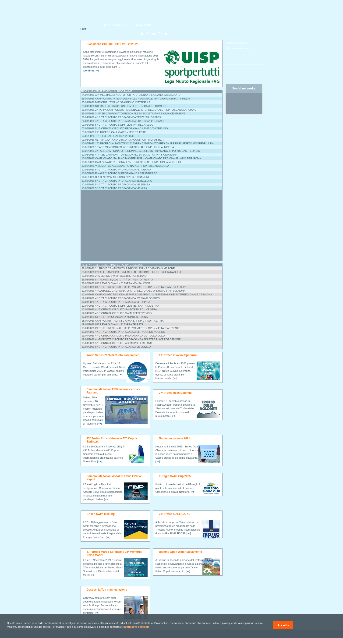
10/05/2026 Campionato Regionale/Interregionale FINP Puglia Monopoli (132, 162)
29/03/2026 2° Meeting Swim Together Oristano (114, 275)
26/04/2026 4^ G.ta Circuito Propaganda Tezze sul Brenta (121, 117)
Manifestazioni (115, 25)
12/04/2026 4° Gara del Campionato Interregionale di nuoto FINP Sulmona (134, 290)
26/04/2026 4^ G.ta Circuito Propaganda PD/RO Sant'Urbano (123, 121)
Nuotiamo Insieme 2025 (174, 438)
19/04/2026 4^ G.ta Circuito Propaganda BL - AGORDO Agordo (123, 331)
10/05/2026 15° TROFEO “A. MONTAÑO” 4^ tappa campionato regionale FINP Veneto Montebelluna (148, 143)
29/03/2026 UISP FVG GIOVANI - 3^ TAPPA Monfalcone (116, 283)
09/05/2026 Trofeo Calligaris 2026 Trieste (111, 136)
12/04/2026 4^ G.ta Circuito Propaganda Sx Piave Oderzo (121, 298)
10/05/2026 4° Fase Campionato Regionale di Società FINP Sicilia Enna (129, 154)
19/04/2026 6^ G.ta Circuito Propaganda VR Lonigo (116, 346)
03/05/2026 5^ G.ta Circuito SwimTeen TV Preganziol (117, 124)
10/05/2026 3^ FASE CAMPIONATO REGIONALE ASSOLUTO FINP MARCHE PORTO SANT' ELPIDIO (141, 150)
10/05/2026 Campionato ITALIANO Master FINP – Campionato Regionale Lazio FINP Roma (141, 158)
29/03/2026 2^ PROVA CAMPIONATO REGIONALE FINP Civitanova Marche (128, 268)
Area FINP (143, 25)
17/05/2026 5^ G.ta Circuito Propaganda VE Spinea (116, 184)
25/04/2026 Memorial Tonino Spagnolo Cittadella (116, 102)
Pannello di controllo (237, 43)
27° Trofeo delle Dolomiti (175, 392)
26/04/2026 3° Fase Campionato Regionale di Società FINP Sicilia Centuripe (133, 113)
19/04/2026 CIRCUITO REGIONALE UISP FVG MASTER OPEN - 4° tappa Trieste (131, 328)
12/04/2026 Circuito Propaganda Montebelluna (115, 316)
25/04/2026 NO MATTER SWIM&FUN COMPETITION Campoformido (124, 106)
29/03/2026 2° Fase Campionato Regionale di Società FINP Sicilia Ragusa (131, 272)
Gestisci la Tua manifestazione (107, 589)
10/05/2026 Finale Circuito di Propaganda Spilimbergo (120, 173)
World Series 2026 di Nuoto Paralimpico (113, 355)
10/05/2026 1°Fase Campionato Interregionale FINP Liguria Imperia (128, 147)
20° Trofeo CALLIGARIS (175, 514)
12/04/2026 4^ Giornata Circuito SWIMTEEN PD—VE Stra (119, 309)
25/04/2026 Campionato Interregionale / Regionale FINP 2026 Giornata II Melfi (136, 98)
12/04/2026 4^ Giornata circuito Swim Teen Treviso (117, 313)
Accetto (283, 625)
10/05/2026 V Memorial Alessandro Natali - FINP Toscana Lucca (125, 165)
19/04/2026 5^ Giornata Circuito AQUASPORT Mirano (117, 343)
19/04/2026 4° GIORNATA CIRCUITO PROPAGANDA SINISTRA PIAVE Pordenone (131, 339)
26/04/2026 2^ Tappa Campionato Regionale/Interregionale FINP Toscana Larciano (139, 109)
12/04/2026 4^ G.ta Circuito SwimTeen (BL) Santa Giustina (120, 305)
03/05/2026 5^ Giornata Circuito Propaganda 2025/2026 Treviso (125, 128)
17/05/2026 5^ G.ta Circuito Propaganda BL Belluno (117, 180)
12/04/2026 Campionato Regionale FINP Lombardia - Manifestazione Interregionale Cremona (147, 294)
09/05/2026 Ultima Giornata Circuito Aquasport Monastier (123, 139)
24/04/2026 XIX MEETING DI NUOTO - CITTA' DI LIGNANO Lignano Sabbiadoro (131, 94)
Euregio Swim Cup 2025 (175, 476)
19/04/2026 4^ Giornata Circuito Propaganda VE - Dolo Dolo (123, 335)
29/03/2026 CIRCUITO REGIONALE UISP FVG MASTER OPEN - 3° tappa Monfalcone (134, 287)
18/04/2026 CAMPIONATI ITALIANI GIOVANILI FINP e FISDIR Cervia (123, 320)
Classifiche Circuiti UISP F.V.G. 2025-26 (112, 44)
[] (91, 70)
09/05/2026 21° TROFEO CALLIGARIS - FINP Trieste (114, 132)
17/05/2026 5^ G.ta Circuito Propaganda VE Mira (114, 188)
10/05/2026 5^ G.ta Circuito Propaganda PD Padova (116, 169)
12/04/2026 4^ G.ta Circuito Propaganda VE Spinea (116, 302)
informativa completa (136, 626)
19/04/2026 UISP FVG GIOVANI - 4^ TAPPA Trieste (112, 324)
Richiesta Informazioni (237, 48)
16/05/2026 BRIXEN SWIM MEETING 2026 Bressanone (116, 177)
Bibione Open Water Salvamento (180, 551)
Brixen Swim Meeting (101, 514)
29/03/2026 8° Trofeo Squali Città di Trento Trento (117, 279)
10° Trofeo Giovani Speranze (178, 355)
